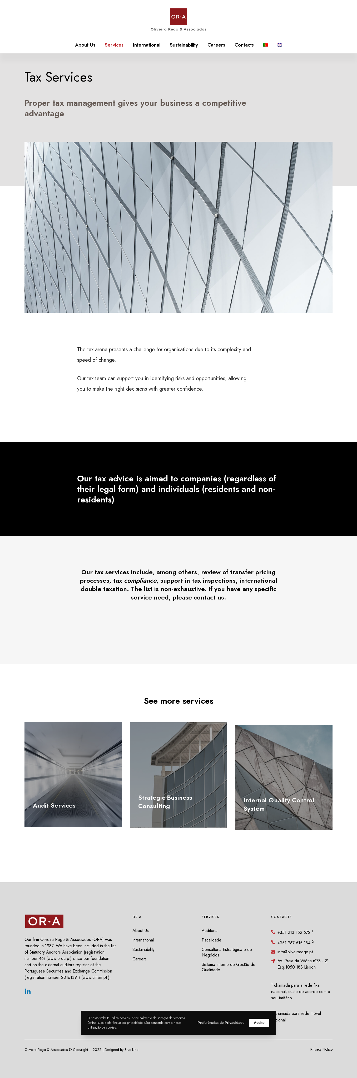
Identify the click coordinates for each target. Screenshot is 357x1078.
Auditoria (209, 931)
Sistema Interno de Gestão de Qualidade (228, 967)
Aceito (259, 1023)
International (143, 940)
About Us (140, 931)
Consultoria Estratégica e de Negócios (227, 952)
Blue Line (131, 1049)
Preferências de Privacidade (220, 1023)
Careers (139, 959)
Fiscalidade (211, 940)
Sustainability (143, 949)
